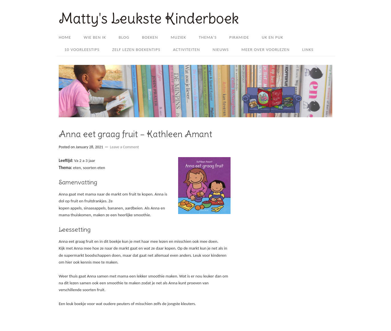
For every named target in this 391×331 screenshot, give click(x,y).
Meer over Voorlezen (265, 49)
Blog (124, 37)
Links (307, 49)
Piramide (239, 37)
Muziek (178, 37)
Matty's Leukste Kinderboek (149, 18)
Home (65, 37)
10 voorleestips (81, 49)
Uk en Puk (272, 37)
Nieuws (221, 49)
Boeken (150, 37)
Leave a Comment (124, 147)
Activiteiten (186, 49)
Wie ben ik (95, 37)
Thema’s (208, 37)
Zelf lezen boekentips (136, 49)
